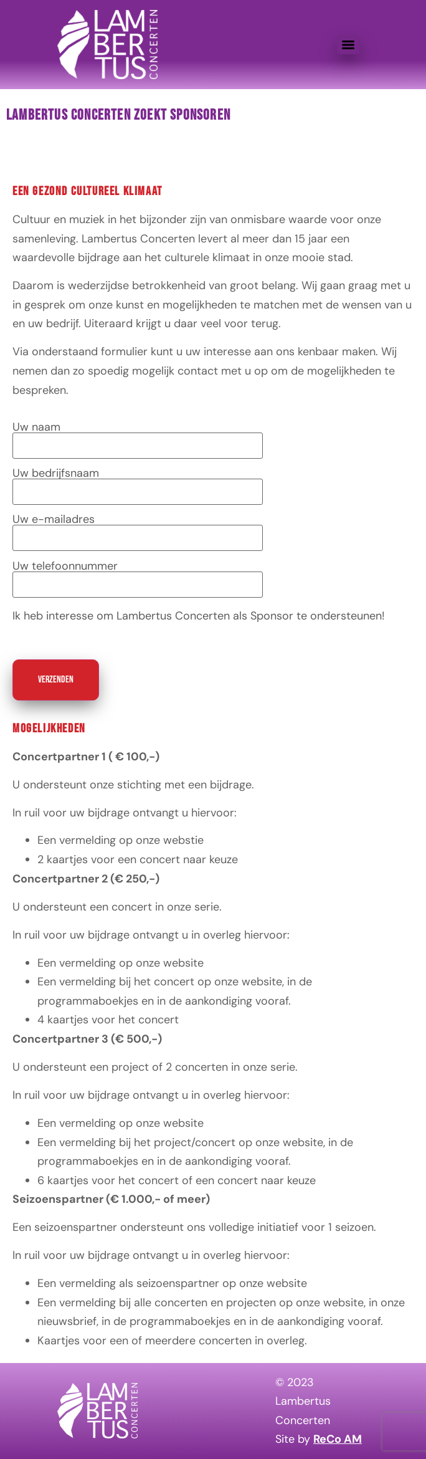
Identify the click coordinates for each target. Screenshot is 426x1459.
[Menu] (348, 45)
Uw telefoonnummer (137, 575)
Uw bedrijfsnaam (137, 483)
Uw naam (137, 436)
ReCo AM (337, 1439)
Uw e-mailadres (137, 529)
